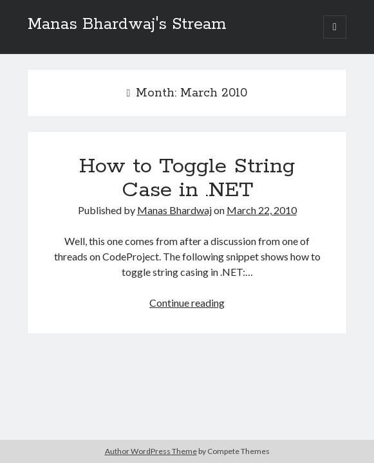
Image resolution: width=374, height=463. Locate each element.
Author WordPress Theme (151, 451)
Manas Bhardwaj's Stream (127, 24)
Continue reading (187, 302)
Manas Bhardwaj (174, 210)
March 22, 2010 (262, 210)
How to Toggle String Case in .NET (187, 178)
